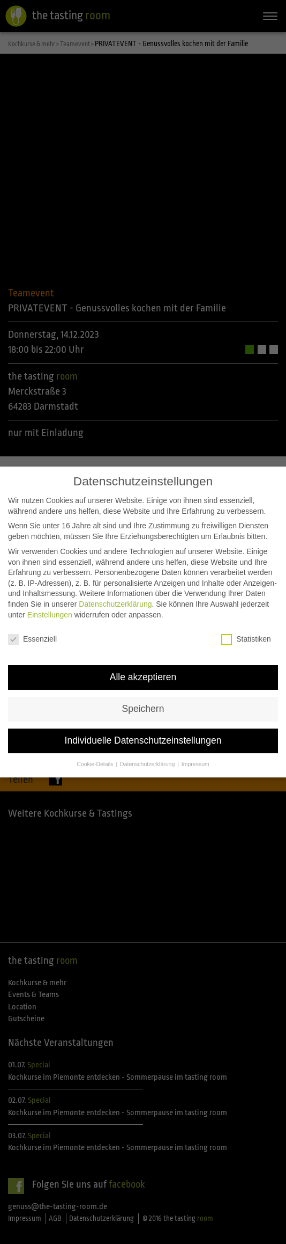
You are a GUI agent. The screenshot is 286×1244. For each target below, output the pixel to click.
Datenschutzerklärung (115, 590)
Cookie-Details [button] (96, 750)
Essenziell (32, 625)
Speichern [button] (143, 694)
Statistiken (246, 625)
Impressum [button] (195, 750)
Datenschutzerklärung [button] (148, 750)
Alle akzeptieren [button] (143, 663)
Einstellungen (49, 600)
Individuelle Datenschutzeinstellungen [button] (143, 726)
